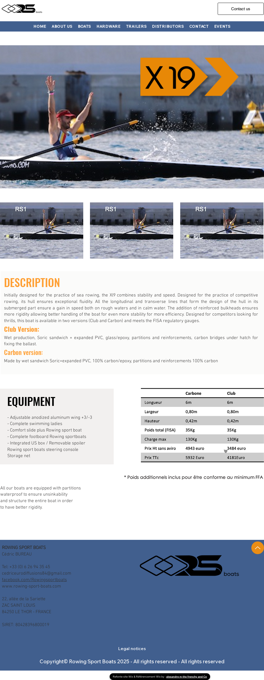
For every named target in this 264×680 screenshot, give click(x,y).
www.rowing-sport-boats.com (31, 586)
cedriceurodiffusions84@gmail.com (36, 573)
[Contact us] (241, 9)
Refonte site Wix (123, 676)
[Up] (257, 547)
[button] (84, 26)
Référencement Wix (148, 676)
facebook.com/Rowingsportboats (34, 580)
